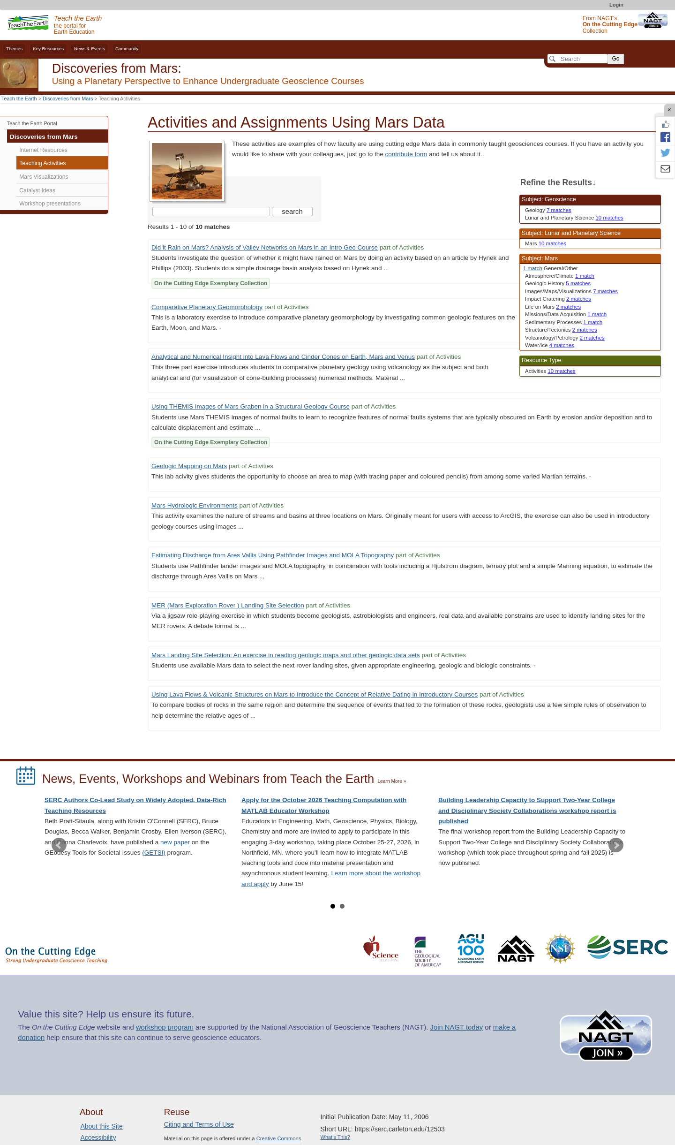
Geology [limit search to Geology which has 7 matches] (548, 210)
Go (615, 58)
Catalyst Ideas (37, 190)
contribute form (406, 154)
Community (126, 48)
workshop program (165, 1027)
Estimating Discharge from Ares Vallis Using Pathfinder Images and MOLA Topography (272, 555)
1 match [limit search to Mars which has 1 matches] (532, 268)
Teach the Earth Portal (32, 123)
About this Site (101, 1126)
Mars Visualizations (43, 177)
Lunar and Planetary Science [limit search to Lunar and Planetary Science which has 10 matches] (574, 217)
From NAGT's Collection (610, 24)
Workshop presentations (50, 203)
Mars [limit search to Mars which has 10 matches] (545, 243)
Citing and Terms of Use (199, 1124)
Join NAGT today (456, 1027)
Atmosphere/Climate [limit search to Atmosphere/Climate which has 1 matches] (559, 276)
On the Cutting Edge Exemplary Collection (210, 283)
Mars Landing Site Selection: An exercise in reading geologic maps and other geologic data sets (285, 655)
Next (615, 845)
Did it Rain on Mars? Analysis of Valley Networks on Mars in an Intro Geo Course (264, 247)
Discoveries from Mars (68, 98)
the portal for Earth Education (78, 25)
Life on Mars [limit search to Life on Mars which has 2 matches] (553, 307)
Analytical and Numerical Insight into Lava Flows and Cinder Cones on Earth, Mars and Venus (283, 356)
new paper (175, 842)
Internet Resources (43, 150)
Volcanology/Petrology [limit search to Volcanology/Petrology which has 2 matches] (565, 338)
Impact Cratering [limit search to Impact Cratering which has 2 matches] (558, 299)
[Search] (578, 58)
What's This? (335, 1137)
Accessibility (98, 1137)
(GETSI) (153, 852)
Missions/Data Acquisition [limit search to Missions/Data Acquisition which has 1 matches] (566, 314)
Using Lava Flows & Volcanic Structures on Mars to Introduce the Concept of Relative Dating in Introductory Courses (314, 694)
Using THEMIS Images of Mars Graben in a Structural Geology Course (250, 406)
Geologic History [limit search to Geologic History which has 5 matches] (558, 283)
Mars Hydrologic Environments (194, 505)
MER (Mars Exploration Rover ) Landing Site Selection (227, 605)
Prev (59, 845)
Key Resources (48, 48)
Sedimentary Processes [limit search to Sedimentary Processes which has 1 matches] (563, 322)
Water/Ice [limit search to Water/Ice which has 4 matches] (549, 345)
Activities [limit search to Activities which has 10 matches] (550, 371)
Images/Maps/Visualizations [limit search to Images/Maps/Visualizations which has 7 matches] (571, 291)
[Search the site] (211, 211)
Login (616, 5)
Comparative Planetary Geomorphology (206, 307)
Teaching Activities (42, 163)
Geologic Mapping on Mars (189, 466)
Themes (14, 48)
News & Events (89, 48)
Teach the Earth (19, 98)
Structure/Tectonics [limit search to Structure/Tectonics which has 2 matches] (561, 330)
